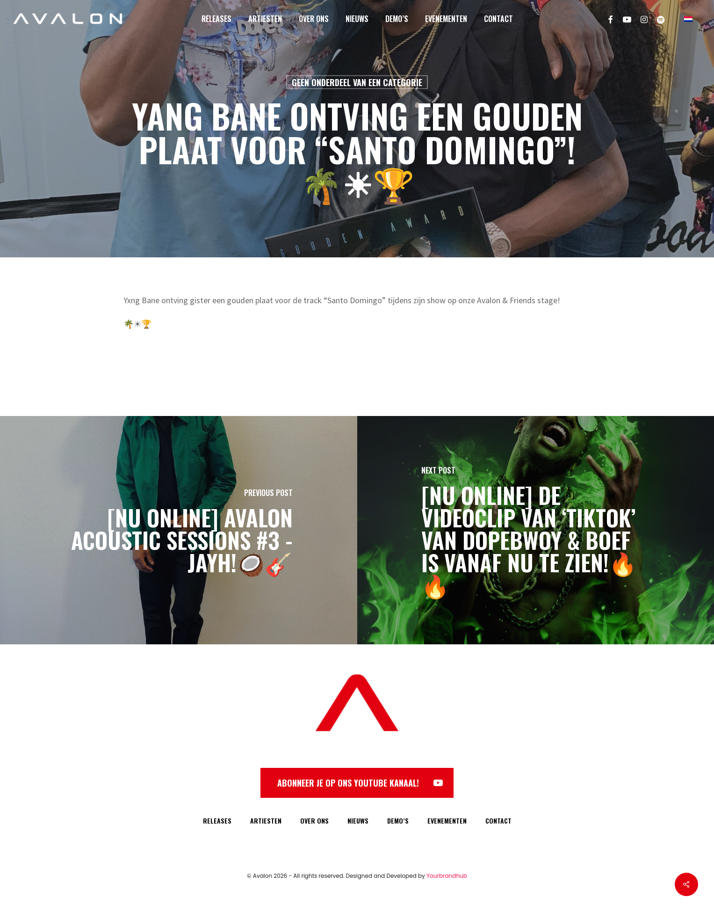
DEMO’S (398, 820)
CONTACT (498, 820)
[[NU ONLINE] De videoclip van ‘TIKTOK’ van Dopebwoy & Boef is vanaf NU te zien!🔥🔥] (535, 530)
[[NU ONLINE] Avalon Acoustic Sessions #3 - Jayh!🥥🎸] (178, 530)
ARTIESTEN (265, 820)
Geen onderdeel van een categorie (357, 82)
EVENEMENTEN (447, 820)
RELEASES (217, 820)
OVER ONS (314, 820)
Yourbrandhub (446, 876)
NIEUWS (357, 820)
